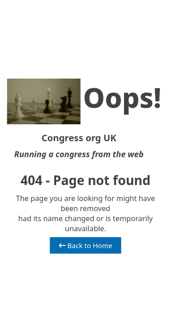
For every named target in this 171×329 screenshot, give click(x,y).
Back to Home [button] (85, 245)
